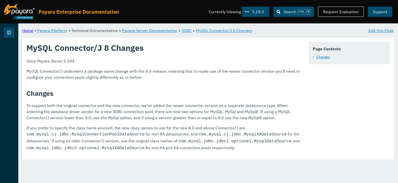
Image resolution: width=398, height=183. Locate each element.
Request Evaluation (341, 11)
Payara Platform (115, 30)
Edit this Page (381, 30)
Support (380, 11)
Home (91, 30)
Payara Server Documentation (213, 30)
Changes (323, 57)
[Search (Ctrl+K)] (293, 12)
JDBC (250, 30)
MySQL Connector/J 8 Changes (287, 30)
